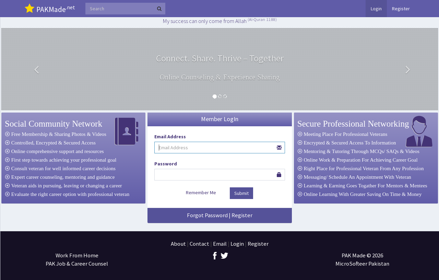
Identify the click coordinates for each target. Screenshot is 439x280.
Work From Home (77, 255)
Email (220, 243)
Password (165, 164)
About (178, 243)
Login (376, 8)
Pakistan (378, 263)
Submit (241, 193)
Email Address (170, 136)
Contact (199, 243)
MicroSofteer (351, 263)
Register (401, 8)
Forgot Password (207, 215)
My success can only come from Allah (220, 21)
